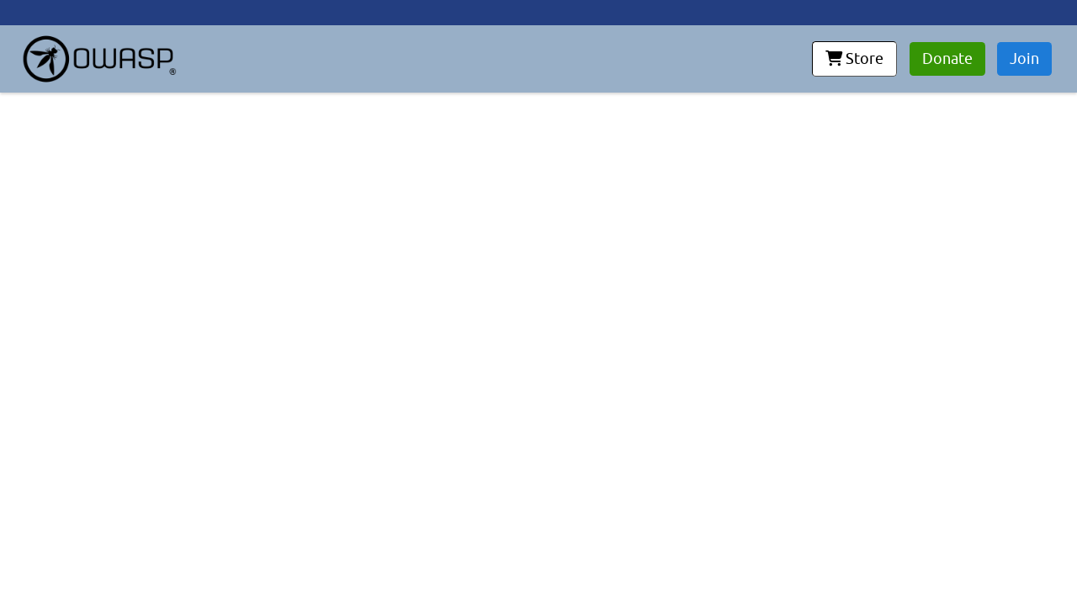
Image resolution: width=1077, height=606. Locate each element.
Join (1024, 59)
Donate (947, 59)
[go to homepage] (99, 58)
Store (854, 59)
